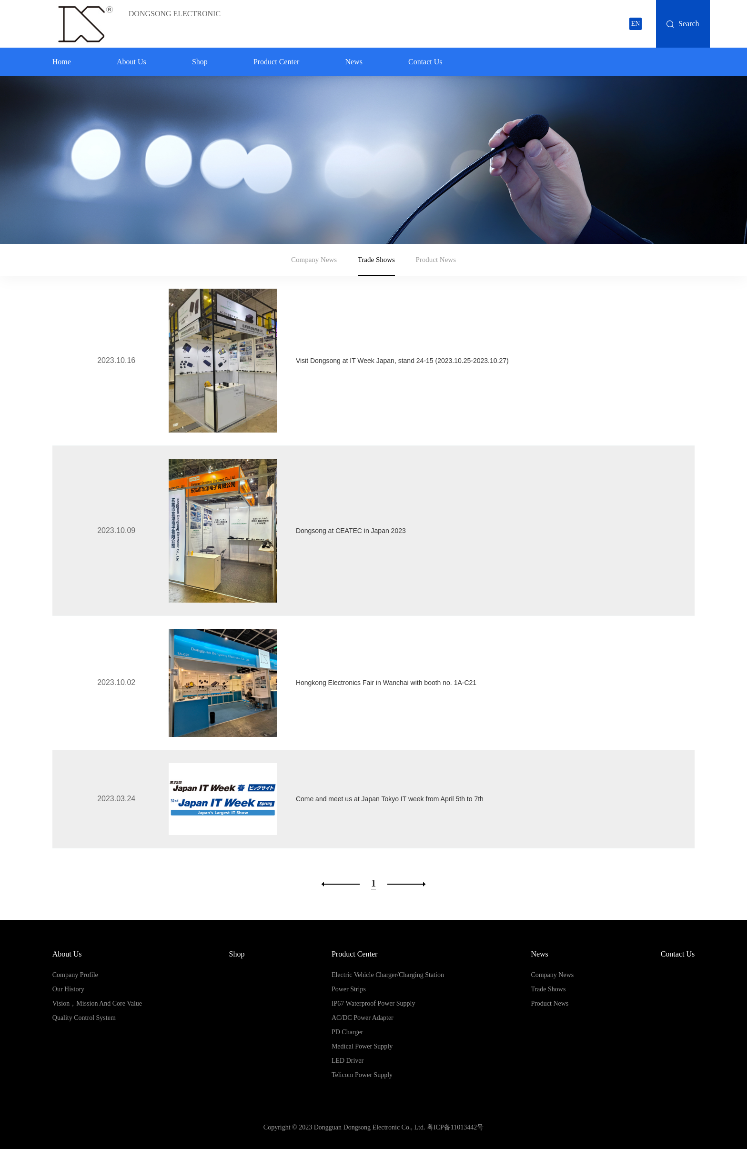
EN (635, 23)
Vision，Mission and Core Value (97, 1003)
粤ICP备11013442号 (455, 1127)
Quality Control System (84, 1017)
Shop (200, 62)
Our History (68, 989)
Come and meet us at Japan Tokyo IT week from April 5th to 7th (390, 799)
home (61, 62)
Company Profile (75, 974)
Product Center (276, 62)
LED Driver (347, 1060)
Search (688, 24)
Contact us (425, 62)
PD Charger (347, 1032)
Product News (435, 259)
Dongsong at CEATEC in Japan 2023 (351, 530)
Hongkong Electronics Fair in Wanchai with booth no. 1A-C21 (386, 682)
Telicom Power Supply (362, 1074)
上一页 (341, 884)
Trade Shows (376, 259)
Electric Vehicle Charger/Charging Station (388, 974)
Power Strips (349, 989)
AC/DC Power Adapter (363, 1017)
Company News (314, 259)
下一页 (406, 884)
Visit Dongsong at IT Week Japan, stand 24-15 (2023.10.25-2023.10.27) (402, 360)
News (353, 62)
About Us (131, 62)
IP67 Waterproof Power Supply (373, 1003)
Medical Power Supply (362, 1046)
